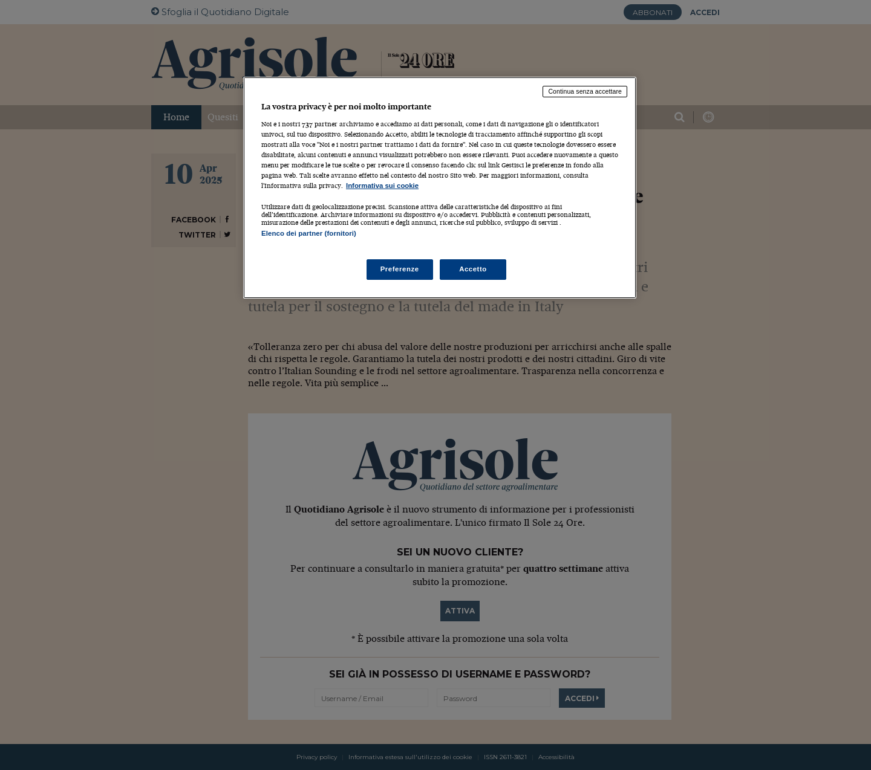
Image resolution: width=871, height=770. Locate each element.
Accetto (473, 269)
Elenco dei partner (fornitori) (308, 233)
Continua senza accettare (585, 91)
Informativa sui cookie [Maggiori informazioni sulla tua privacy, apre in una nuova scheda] (382, 185)
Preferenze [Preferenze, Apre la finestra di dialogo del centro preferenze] (399, 269)
